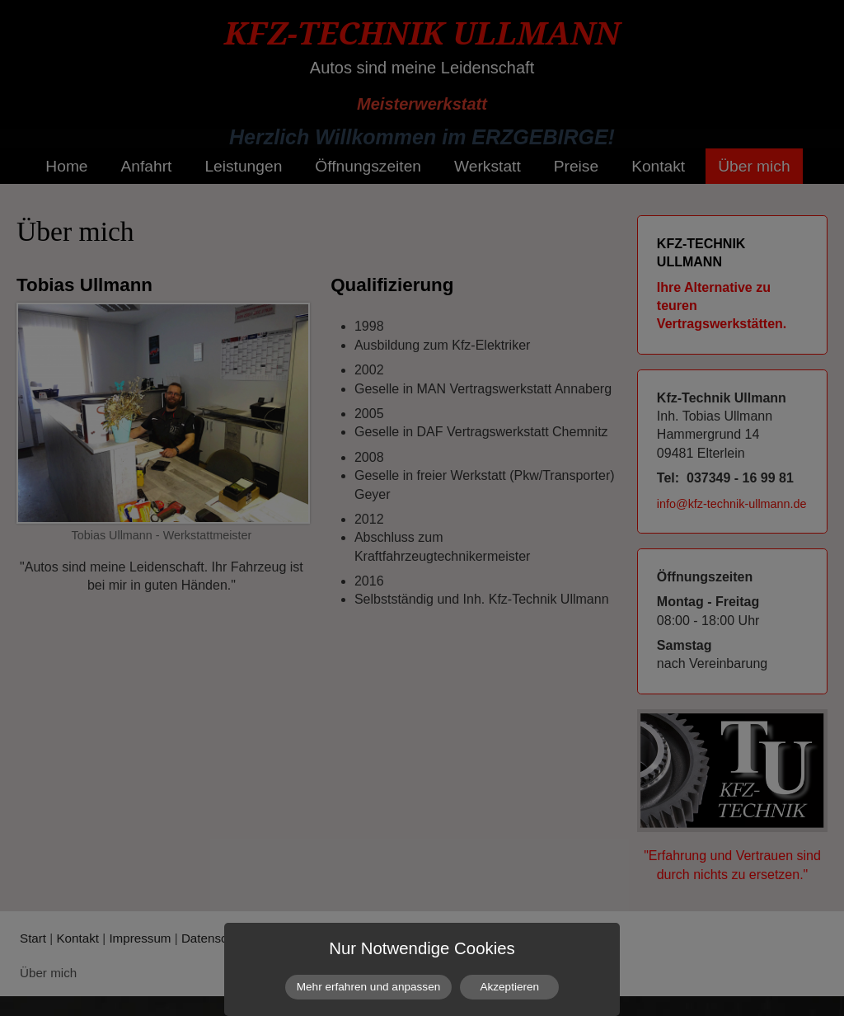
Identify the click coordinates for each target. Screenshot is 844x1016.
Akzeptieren (509, 987)
